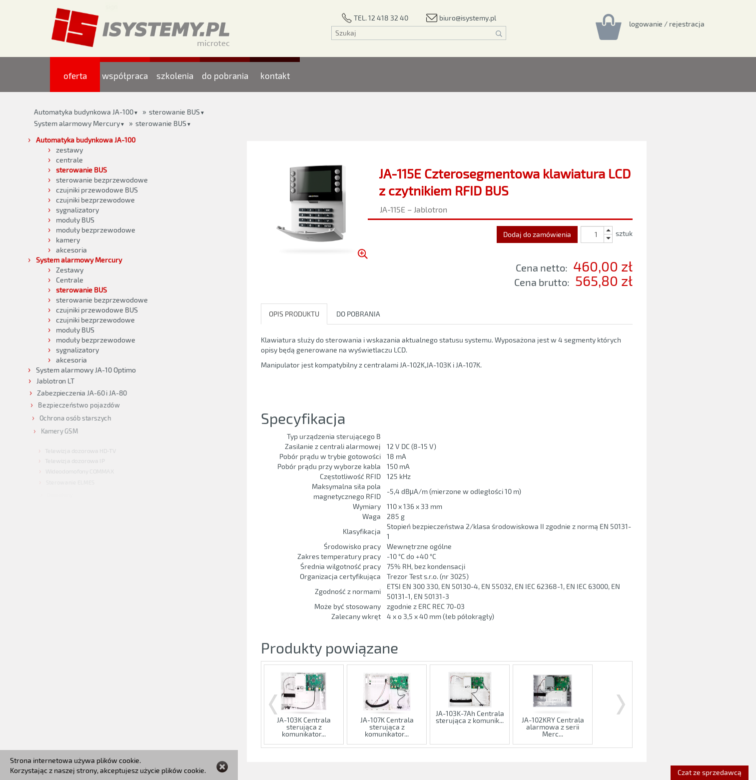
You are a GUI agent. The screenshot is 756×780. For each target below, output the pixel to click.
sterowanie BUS (160, 123)
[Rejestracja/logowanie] (667, 23)
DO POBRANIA (358, 314)
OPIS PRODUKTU (294, 314)
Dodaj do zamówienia (537, 234)
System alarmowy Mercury (77, 123)
